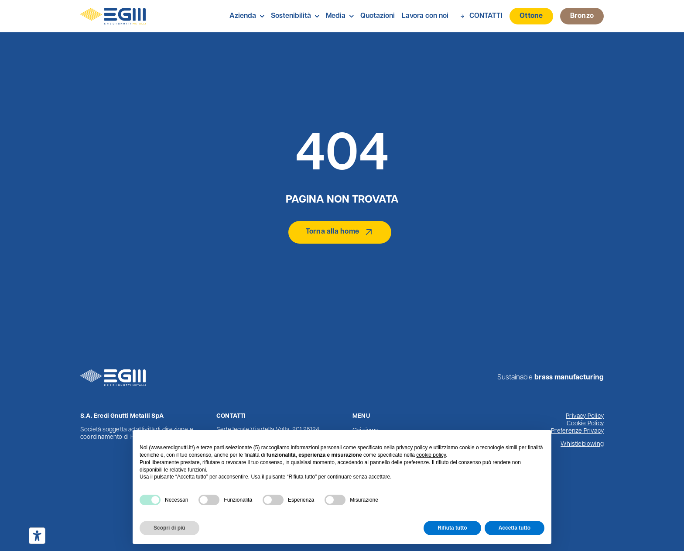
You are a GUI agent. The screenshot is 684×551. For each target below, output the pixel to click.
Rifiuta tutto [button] (452, 528)
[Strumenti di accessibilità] (37, 535)
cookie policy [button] (431, 455)
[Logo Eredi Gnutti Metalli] (113, 11)
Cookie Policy (585, 423)
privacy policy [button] (412, 447)
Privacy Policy (585, 416)
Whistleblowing (582, 444)
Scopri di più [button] (169, 528)
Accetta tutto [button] (514, 528)
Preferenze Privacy (577, 431)
